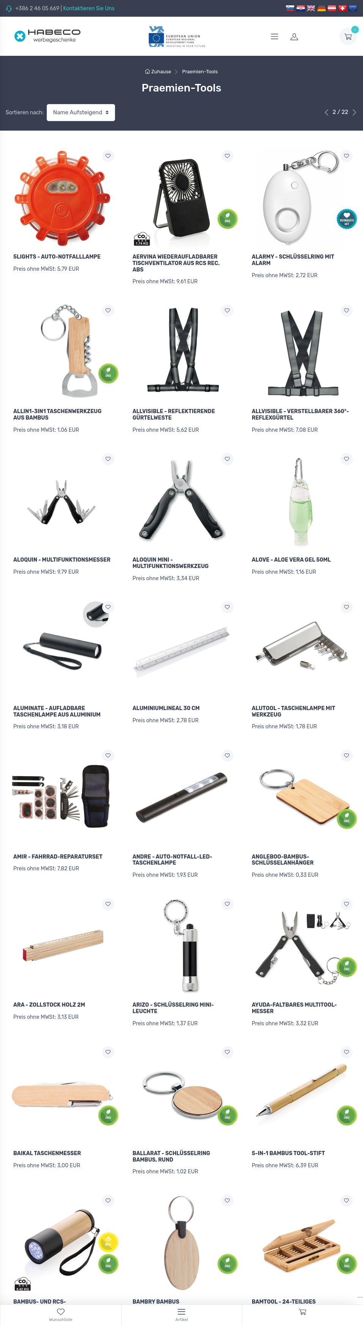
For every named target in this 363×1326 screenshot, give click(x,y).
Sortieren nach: (25, 112)
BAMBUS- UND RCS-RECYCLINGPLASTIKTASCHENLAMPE (61, 1289)
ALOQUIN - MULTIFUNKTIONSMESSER (61, 555)
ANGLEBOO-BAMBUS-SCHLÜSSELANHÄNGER (283, 851)
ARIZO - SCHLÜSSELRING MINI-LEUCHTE (173, 997)
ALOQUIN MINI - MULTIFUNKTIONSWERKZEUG (170, 558)
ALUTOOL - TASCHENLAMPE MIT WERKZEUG (293, 705)
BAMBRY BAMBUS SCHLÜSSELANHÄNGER (163, 1289)
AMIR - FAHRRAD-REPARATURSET (58, 848)
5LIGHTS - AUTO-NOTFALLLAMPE (57, 257)
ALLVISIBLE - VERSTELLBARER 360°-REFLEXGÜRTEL (300, 412)
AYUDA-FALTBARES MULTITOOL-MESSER (294, 997)
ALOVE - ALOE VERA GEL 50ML (291, 555)
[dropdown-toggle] (348, 36)
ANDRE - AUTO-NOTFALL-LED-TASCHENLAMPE (172, 851)
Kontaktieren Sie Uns (88, 8)
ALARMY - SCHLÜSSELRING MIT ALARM (293, 260)
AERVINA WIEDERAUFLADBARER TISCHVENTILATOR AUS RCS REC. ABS (176, 263)
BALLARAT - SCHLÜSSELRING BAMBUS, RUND (171, 1143)
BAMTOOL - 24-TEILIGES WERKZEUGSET (284, 1289)
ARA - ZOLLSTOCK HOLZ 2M (49, 994)
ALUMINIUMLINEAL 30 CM (166, 702)
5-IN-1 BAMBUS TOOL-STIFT (288, 1140)
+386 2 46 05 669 (37, 8)
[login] (310, 36)
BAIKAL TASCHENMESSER (47, 1140)
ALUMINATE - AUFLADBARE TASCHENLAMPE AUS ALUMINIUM (57, 705)
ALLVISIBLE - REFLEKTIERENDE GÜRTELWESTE (174, 412)
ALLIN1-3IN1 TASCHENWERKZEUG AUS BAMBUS (57, 412)
